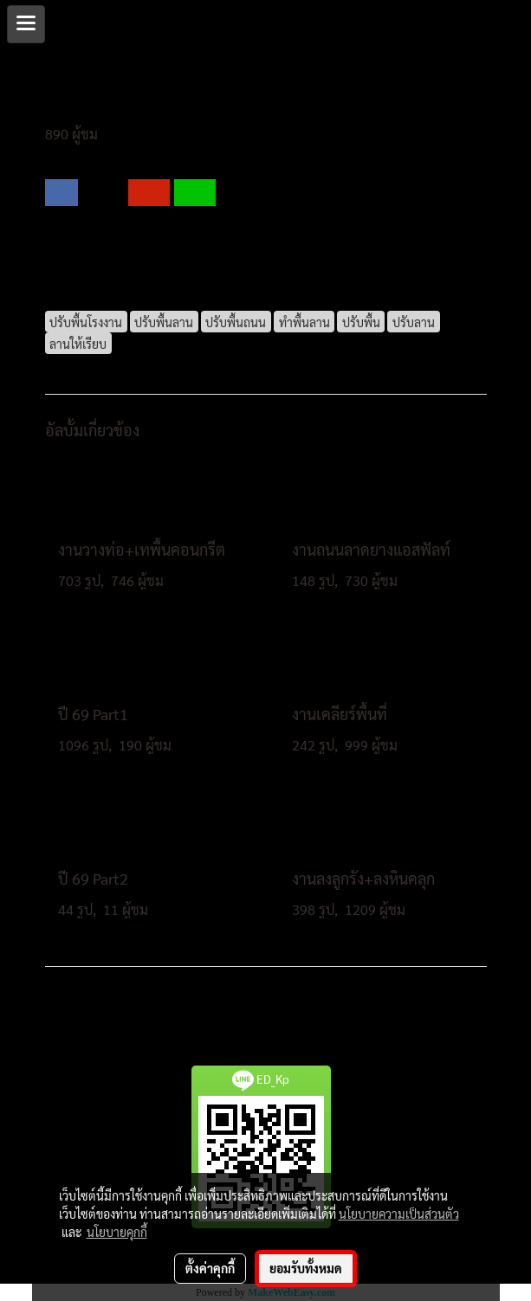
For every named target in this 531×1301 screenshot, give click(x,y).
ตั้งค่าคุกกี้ (210, 1268)
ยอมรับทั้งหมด (305, 1268)
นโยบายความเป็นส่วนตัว (399, 1213)
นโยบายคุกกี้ (117, 1232)
